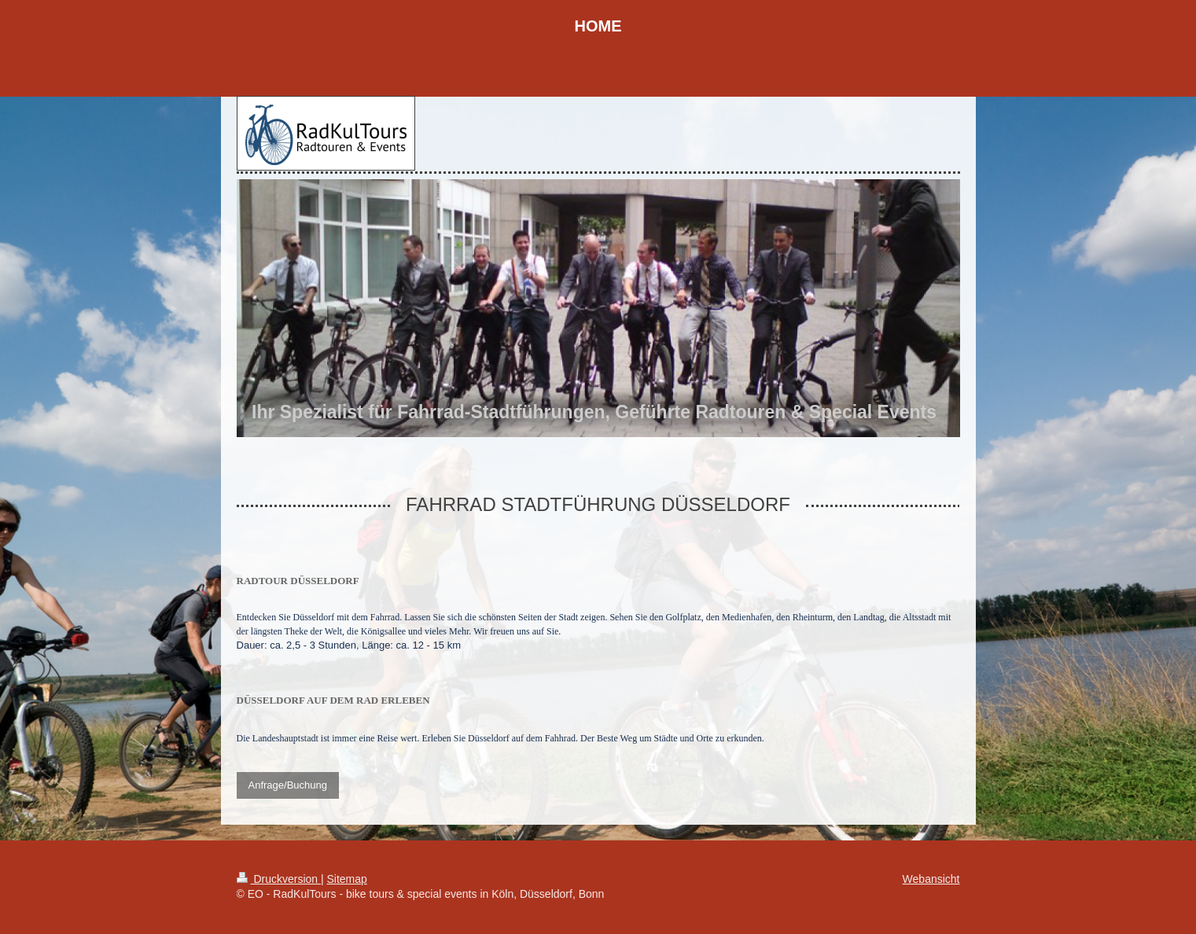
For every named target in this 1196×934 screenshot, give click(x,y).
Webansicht (931, 879)
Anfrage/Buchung (287, 785)
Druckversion (279, 879)
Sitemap (347, 879)
